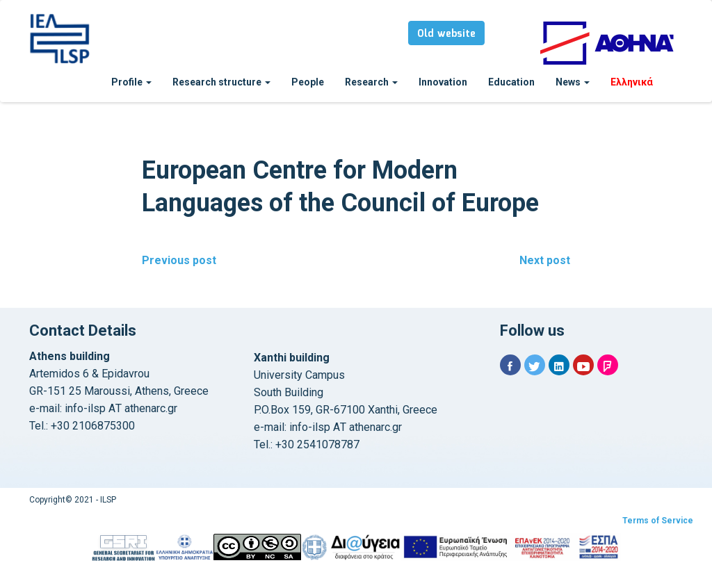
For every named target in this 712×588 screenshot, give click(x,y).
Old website (446, 34)
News (573, 82)
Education (511, 82)
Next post (544, 260)
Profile (131, 82)
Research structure (221, 82)
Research (371, 82)
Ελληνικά (631, 82)
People (307, 82)
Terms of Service (657, 520)
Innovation (443, 82)
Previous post (179, 260)
